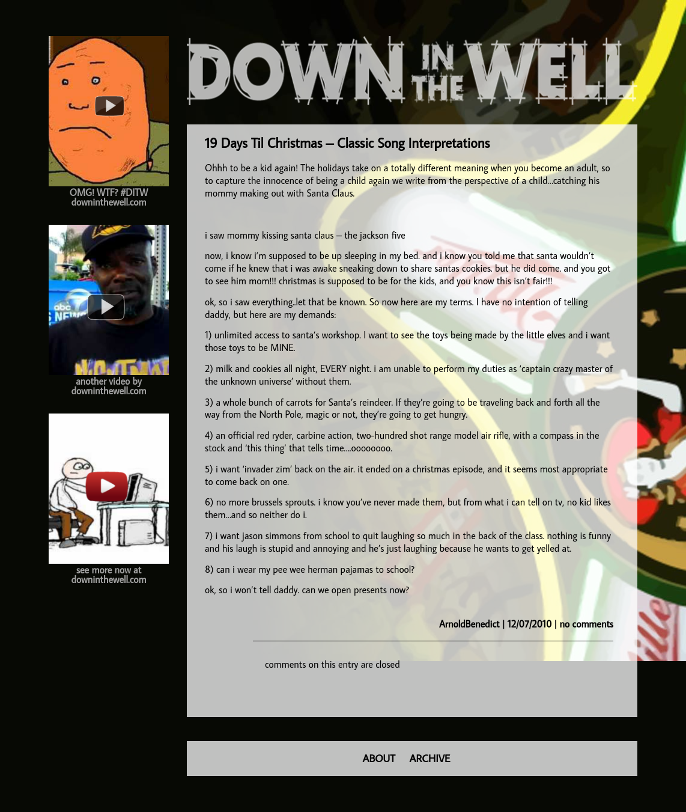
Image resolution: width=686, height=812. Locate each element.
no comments (586, 624)
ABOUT (379, 758)
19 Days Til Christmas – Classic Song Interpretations (347, 142)
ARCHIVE (430, 758)
